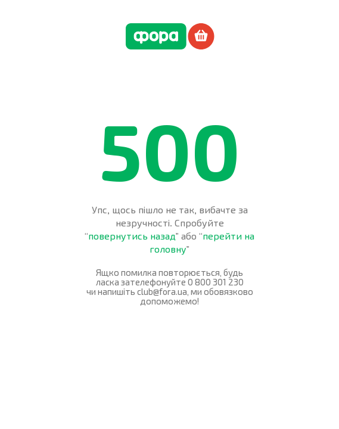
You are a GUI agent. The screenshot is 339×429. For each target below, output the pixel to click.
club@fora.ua (162, 291)
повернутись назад (132, 235)
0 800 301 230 (216, 281)
